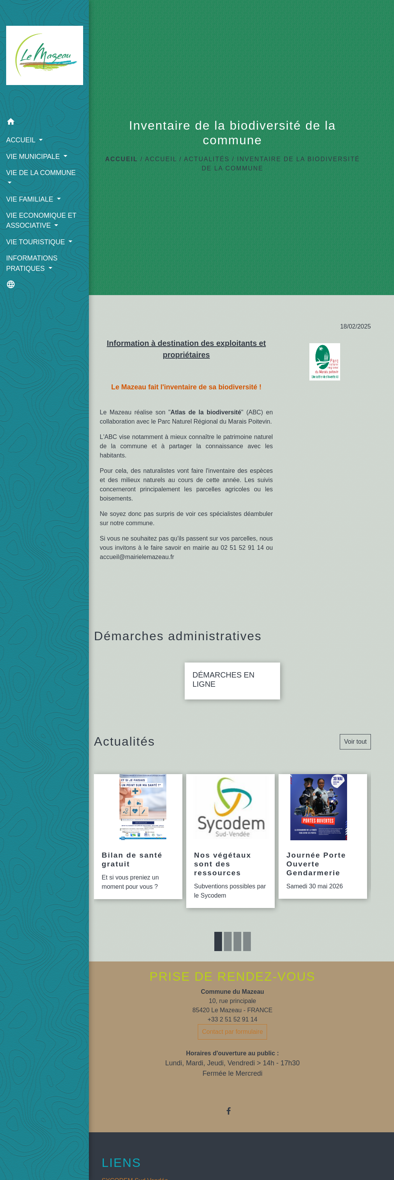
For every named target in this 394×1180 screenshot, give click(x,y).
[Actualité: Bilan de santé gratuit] (138, 837)
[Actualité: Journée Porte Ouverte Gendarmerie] (323, 836)
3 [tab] (237, 941)
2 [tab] (228, 941)
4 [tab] (247, 941)
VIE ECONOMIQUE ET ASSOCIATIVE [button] (34, 222)
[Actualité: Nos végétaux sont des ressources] (230, 841)
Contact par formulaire (232, 1031)
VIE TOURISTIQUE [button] (35, 248)
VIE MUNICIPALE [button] (32, 143)
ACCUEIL (161, 159)
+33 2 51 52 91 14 (232, 1019)
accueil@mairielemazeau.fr (137, 557)
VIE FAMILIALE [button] (30, 196)
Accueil (121, 159)
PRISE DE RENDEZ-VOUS (233, 976)
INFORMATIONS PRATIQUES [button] (31, 280)
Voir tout (355, 741)
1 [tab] (218, 941)
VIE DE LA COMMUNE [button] (24, 174)
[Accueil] (35, 50)
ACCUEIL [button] (21, 126)
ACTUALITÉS (207, 159)
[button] (35, 109)
